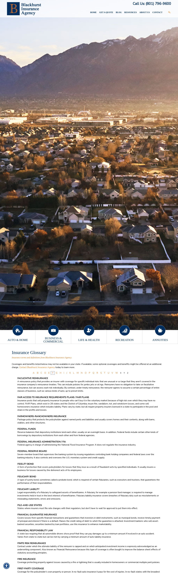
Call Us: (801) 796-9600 (152, 3)
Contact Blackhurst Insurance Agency (37, 367)
